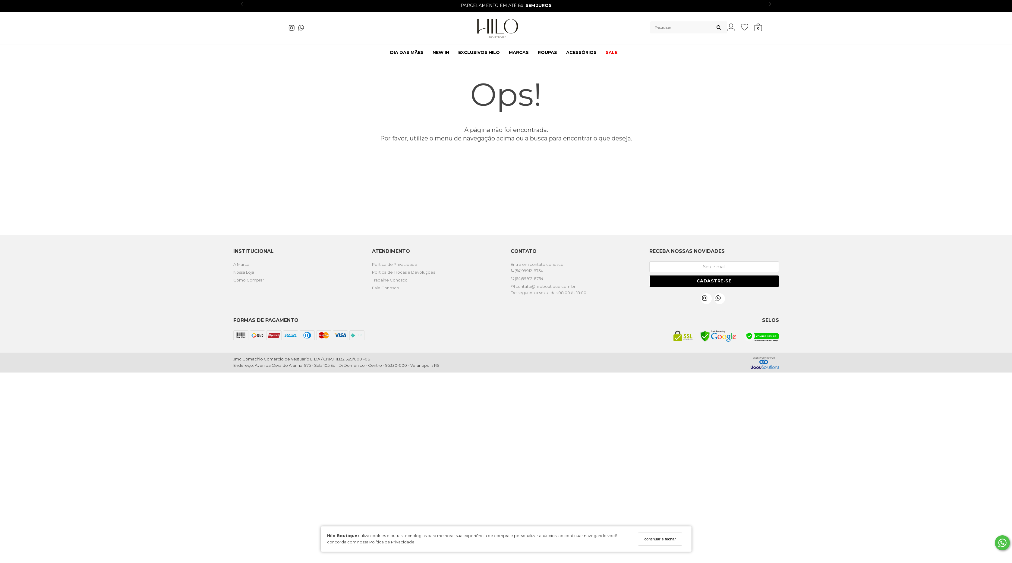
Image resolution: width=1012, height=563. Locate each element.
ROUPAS (547, 52)
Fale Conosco (385, 287)
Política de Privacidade (392, 541)
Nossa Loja (243, 272)
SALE (611, 52)
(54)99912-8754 (527, 270)
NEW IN (441, 52)
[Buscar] (719, 27)
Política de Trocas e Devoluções (403, 272)
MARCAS (519, 52)
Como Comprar (248, 280)
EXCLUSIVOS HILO (479, 52)
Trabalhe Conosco (390, 280)
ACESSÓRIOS (581, 52)
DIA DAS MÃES (407, 52)
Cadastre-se (714, 281)
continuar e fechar (660, 539)
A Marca (241, 264)
